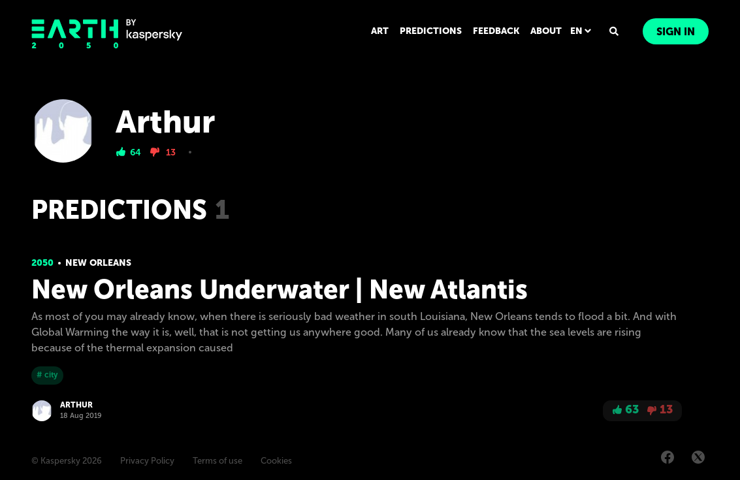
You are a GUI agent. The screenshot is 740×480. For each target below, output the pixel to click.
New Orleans (98, 262)
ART (380, 31)
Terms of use (217, 461)
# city (47, 374)
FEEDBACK (496, 31)
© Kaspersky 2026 (66, 461)
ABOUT (546, 31)
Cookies (276, 461)
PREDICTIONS (431, 31)
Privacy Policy (147, 461)
